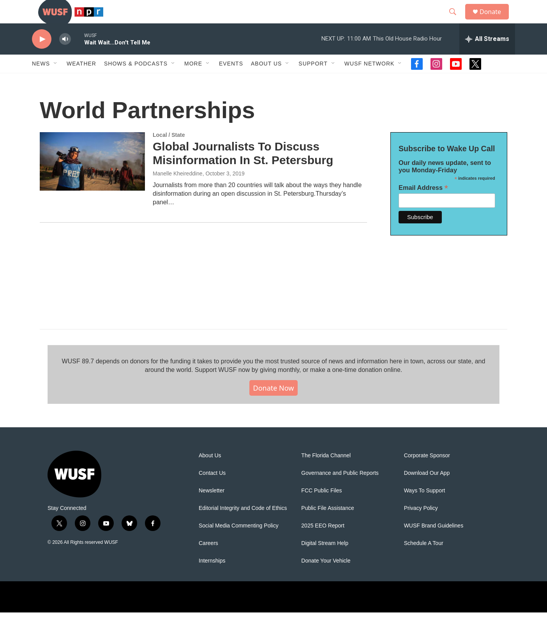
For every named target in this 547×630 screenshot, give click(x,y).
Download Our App (427, 491)
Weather (81, 81)
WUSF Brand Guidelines (434, 543)
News (41, 81)
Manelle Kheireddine (178, 191)
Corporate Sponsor (427, 473)
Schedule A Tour (423, 561)
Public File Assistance (327, 526)
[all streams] (487, 56)
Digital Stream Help (324, 561)
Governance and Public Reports (339, 491)
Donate (495, 20)
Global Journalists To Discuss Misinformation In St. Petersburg (243, 171)
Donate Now (273, 405)
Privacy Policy (421, 526)
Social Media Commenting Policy (239, 543)
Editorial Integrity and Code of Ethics (243, 526)
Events (231, 81)
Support (312, 81)
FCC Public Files (321, 508)
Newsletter (211, 508)
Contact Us (212, 491)
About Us (210, 473)
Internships (212, 578)
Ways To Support (424, 508)
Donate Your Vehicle (325, 578)
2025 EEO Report (322, 543)
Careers (208, 561)
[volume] (65, 56)
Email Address (423, 205)
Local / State (169, 152)
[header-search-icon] (456, 20)
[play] (41, 56)
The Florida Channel (326, 473)
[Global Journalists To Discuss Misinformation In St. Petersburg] (92, 179)
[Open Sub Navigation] (56, 81)
